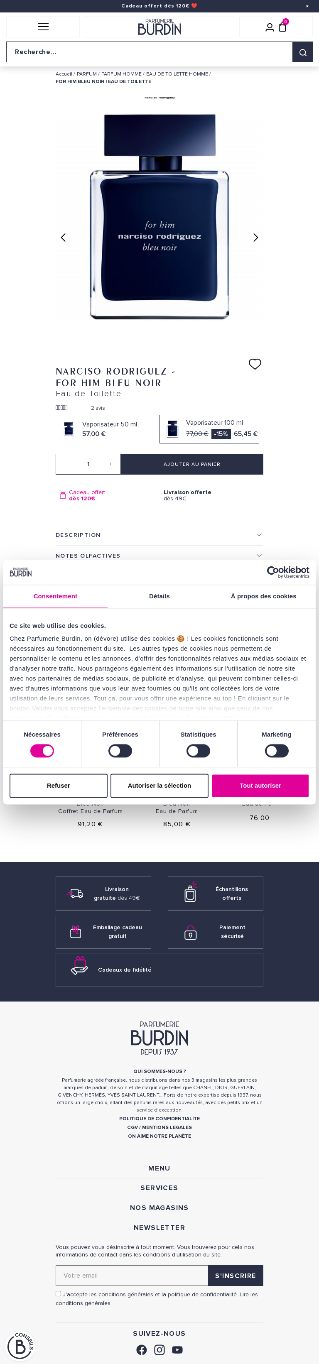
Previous (63, 237)
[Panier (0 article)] (282, 27)
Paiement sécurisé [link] (232, 932)
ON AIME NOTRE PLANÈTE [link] (159, 1136)
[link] (141, 1348)
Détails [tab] (159, 596)
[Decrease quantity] (66, 464)
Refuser (58, 785)
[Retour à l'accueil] (159, 27)
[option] (108, 495)
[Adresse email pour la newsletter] (159, 1275)
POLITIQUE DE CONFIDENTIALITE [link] (159, 1119)
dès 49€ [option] (211, 495)
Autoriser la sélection (159, 785)
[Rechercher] (302, 52)
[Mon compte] (270, 27)
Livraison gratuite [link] (117, 893)
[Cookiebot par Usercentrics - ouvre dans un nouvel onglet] (273, 572)
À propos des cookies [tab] (264, 596)
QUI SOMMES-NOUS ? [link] (159, 1071)
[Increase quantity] (110, 464)
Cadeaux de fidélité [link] (125, 969)
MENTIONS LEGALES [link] (167, 1127)
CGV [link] (132, 1127)
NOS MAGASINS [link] (159, 1208)
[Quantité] (88, 464)
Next (255, 237)
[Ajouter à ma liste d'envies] (255, 364)
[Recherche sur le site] (159, 52)
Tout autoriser (260, 785)
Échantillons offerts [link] (232, 893)
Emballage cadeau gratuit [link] (117, 932)
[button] (43, 27)
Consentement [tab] (55, 596)
